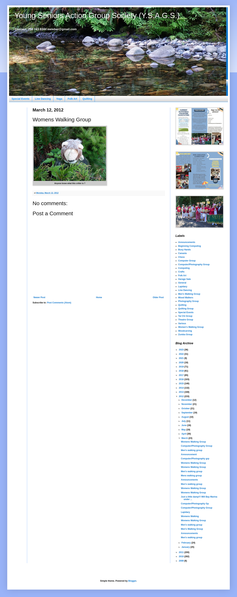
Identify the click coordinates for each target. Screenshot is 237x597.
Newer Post (39, 297)
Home (99, 297)
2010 (181, 556)
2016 (181, 379)
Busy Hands (184, 249)
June (184, 425)
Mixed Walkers (185, 297)
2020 (181, 362)
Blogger (132, 581)
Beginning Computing (189, 246)
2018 (181, 371)
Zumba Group (185, 334)
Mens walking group (191, 475)
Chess (181, 257)
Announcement (189, 454)
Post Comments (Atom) (59, 302)
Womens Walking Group (193, 442)
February (186, 542)
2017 (181, 375)
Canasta (182, 253)
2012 (181, 396)
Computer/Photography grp (195, 458)
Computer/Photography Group (194, 264)
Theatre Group (185, 319)
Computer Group (187, 260)
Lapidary (182, 286)
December (186, 400)
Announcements (186, 242)
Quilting (87, 98)
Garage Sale (184, 279)
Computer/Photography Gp (195, 503)
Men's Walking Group (189, 294)
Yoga (59, 98)
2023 (181, 349)
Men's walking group (191, 450)
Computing (184, 268)
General (182, 282)
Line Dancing (43, 98)
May (183, 429)
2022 (181, 354)
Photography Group (188, 301)
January (185, 547)
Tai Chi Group (185, 316)
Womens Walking (190, 516)
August (185, 417)
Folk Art (72, 98)
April (184, 434)
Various (182, 323)
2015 (181, 383)
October (185, 408)
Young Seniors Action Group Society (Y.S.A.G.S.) (97, 15)
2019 (181, 366)
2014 (181, 388)
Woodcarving (185, 331)
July (183, 421)
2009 (181, 561)
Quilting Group (186, 308)
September (187, 412)
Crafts (181, 271)
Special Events (20, 98)
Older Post (158, 297)
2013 (181, 392)
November (187, 404)
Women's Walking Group (191, 327)
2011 (181, 552)
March (185, 438)
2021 (181, 358)
